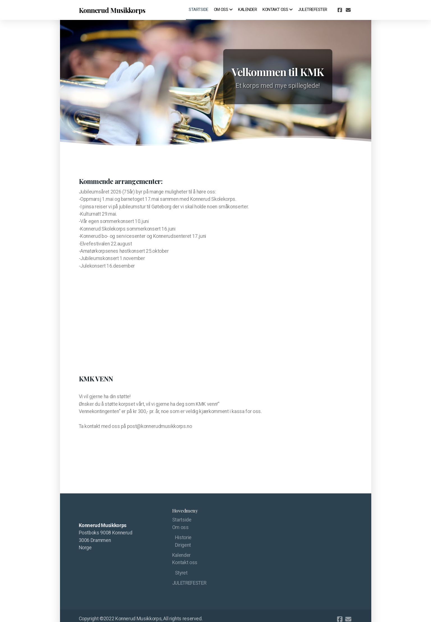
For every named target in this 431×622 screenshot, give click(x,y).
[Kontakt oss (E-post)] (348, 10)
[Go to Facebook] (340, 10)
